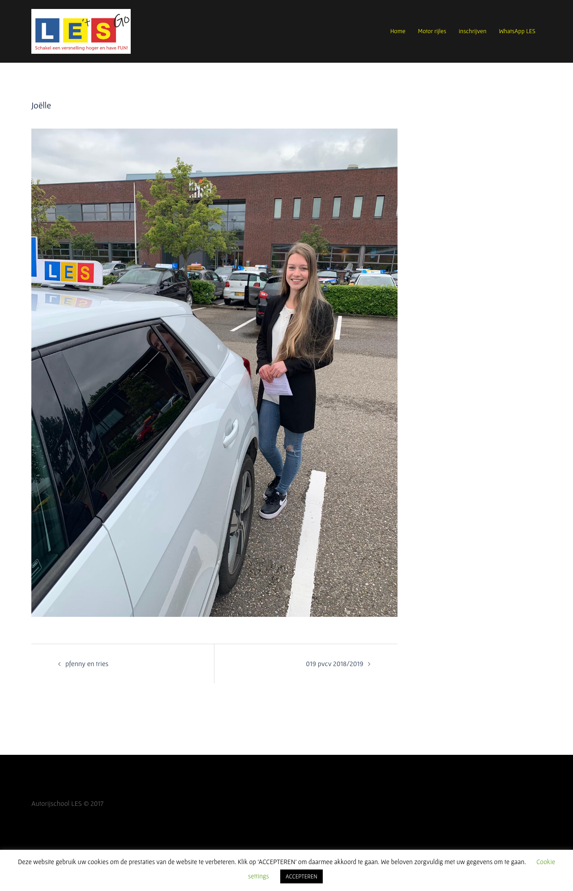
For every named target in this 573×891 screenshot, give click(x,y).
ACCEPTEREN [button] (301, 876)
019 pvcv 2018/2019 (334, 663)
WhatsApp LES (517, 30)
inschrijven (473, 30)
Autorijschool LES (56, 803)
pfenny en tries (86, 663)
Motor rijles (432, 30)
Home (398, 30)
